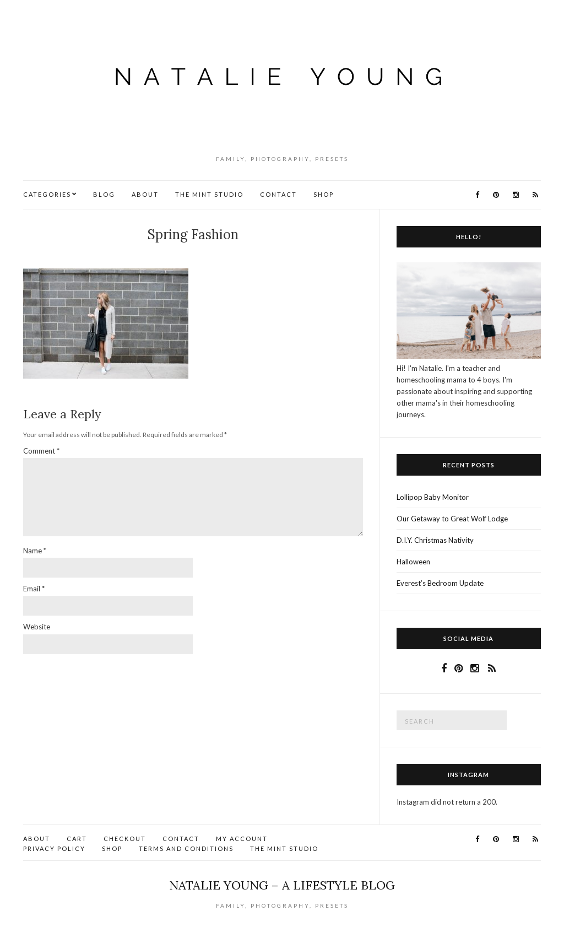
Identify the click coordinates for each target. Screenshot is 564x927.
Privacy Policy (54, 848)
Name (34, 550)
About (145, 194)
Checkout (125, 838)
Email (34, 588)
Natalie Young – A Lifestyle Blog (282, 885)
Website (36, 626)
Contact (278, 194)
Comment (41, 450)
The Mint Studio (209, 194)
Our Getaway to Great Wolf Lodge (452, 518)
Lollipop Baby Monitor (433, 497)
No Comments (195, 253)
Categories (47, 194)
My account (242, 838)
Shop (323, 194)
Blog (104, 194)
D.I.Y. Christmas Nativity (435, 540)
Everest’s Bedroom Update (440, 583)
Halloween (413, 561)
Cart (77, 838)
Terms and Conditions (186, 848)
